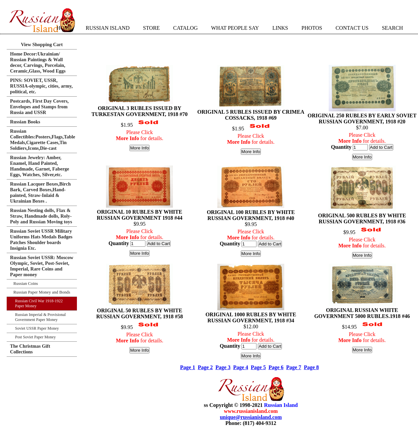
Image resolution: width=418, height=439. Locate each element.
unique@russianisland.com (251, 417)
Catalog (185, 28)
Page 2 (205, 367)
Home (64, 28)
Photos (311, 28)
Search (392, 28)
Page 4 (240, 367)
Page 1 (187, 367)
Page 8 (311, 367)
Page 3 (222, 367)
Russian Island (107, 28)
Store (151, 28)
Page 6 (276, 367)
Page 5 (258, 367)
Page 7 (293, 367)
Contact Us (351, 28)
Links (280, 28)
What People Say (235, 28)
